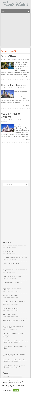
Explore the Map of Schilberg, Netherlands (15, 341)
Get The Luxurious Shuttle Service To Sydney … (14, 334)
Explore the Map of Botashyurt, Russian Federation (14, 347)
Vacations (26, 59)
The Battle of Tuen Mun (10, 314)
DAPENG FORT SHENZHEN (10, 308)
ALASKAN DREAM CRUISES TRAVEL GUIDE (15, 257)
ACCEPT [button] (16, 390)
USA (21, 59)
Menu (3, 11)
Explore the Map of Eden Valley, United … (15, 360)
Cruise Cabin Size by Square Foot (12, 282)
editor (4, 59)
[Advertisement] (15, 30)
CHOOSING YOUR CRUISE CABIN (12, 276)
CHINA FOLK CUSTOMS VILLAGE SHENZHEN (12, 288)
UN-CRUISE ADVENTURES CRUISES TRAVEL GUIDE (15, 269)
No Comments (13, 59)
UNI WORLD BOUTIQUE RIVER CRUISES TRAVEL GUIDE (14, 302)
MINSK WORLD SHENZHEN (10, 295)
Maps (21, 120)
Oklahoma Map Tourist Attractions (10, 115)
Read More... (26, 77)
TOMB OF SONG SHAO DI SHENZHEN (13, 320)
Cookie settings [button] (6, 390)
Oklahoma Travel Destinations (13, 85)
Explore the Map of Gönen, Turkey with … (15, 354)
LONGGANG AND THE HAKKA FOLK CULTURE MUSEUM (13, 326)
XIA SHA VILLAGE (8, 251)
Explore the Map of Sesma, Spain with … (14, 365)
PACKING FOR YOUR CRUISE (11, 263)
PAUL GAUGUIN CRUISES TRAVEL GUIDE (14, 246)
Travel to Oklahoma (9, 56)
